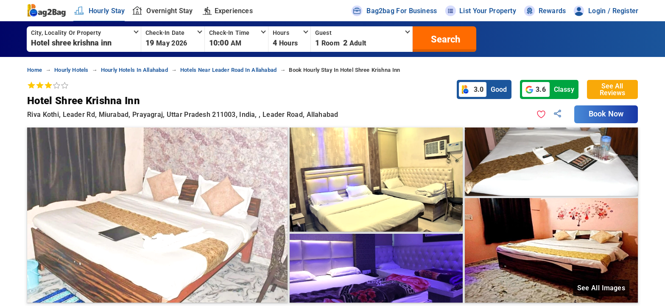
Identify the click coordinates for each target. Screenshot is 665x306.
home (34, 70)
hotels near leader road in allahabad (228, 70)
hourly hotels (71, 70)
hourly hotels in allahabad (134, 70)
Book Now (606, 114)
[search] (444, 39)
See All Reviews (612, 89)
